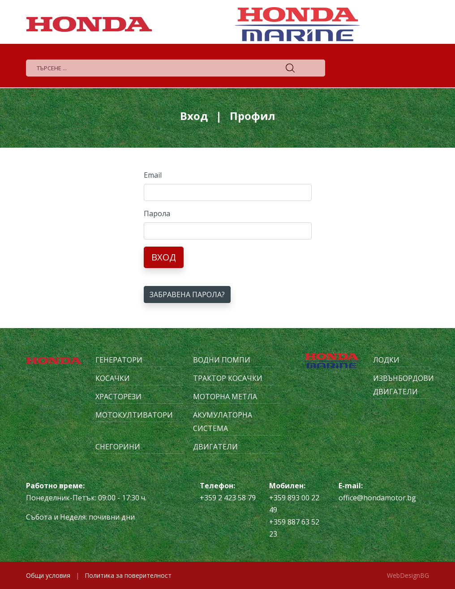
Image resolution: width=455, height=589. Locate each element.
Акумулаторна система (222, 421)
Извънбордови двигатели (401, 385)
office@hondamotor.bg (377, 498)
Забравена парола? (187, 294)
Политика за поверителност (128, 575)
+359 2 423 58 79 (228, 498)
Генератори (118, 360)
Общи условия (48, 575)
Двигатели (215, 447)
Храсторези (118, 396)
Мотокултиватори (134, 415)
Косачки (112, 378)
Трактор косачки (227, 378)
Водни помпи (221, 360)
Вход (163, 257)
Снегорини (117, 447)
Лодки (386, 360)
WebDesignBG (408, 575)
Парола (157, 213)
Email (153, 175)
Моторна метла (225, 396)
